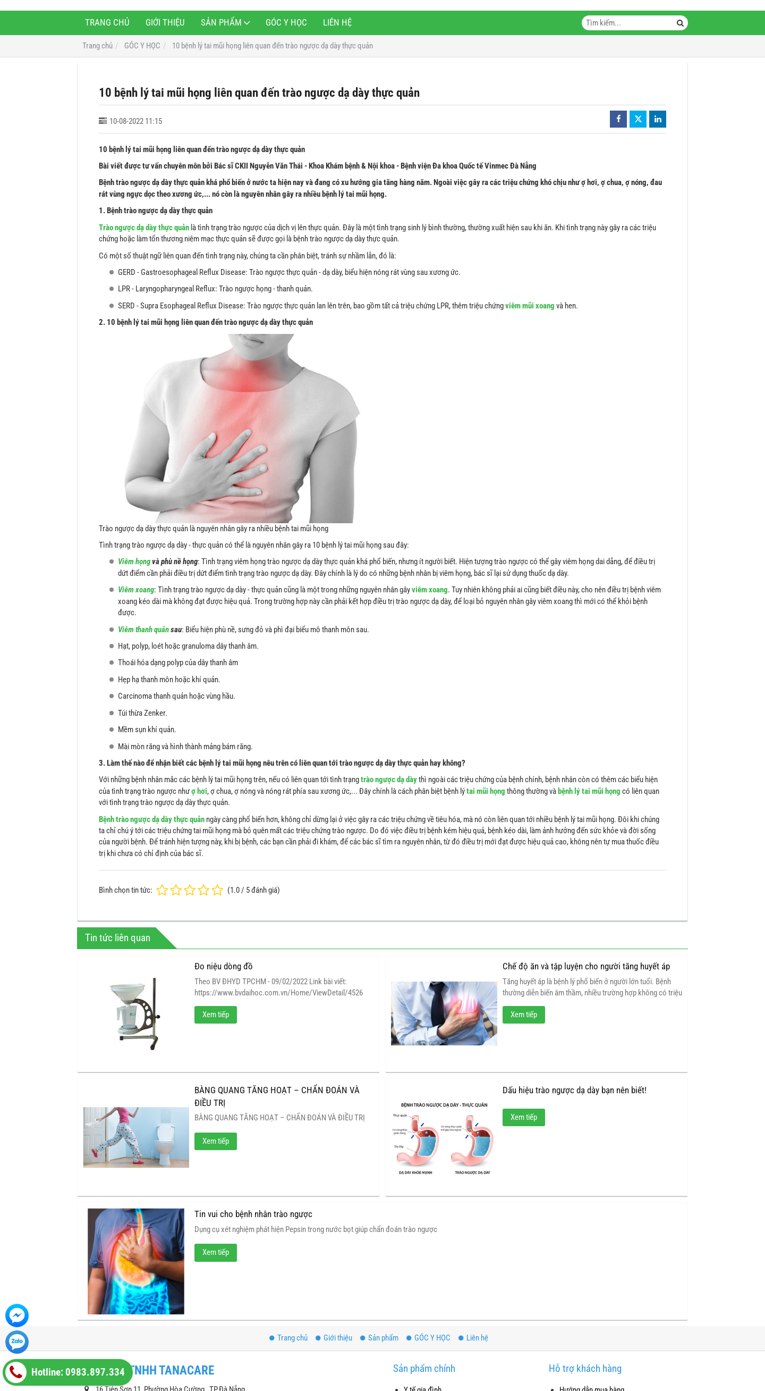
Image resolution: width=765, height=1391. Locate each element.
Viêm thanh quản (143, 629)
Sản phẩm (221, 23)
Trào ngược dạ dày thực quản (144, 227)
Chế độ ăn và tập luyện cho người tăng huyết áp (586, 966)
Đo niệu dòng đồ (223, 966)
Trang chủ (107, 23)
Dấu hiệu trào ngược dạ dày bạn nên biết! (575, 1090)
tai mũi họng (485, 791)
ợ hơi (199, 791)
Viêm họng (134, 561)
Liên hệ (337, 23)
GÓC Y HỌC (286, 23)
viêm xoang (430, 589)
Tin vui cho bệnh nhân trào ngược (253, 1214)
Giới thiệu (165, 23)
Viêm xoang (136, 589)
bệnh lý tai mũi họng (589, 791)
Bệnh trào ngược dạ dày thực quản (152, 819)
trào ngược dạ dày (389, 779)
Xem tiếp (215, 1014)
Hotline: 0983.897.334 (65, 1372)
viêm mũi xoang (530, 306)
